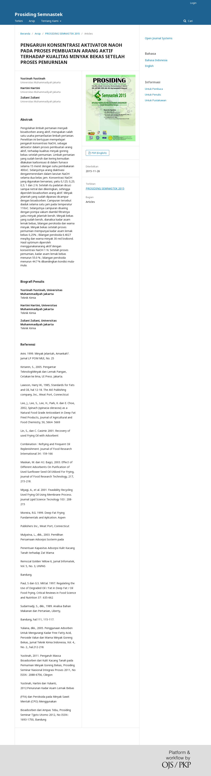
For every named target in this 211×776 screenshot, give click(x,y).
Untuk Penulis (153, 94)
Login (193, 3)
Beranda (25, 33)
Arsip (32, 21)
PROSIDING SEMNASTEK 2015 (62, 33)
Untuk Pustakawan (155, 100)
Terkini (19, 21)
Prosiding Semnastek (39, 14)
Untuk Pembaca (154, 89)
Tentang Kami (50, 21)
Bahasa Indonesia (156, 60)
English (149, 66)
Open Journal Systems (158, 38)
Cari (190, 21)
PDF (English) (99, 153)
